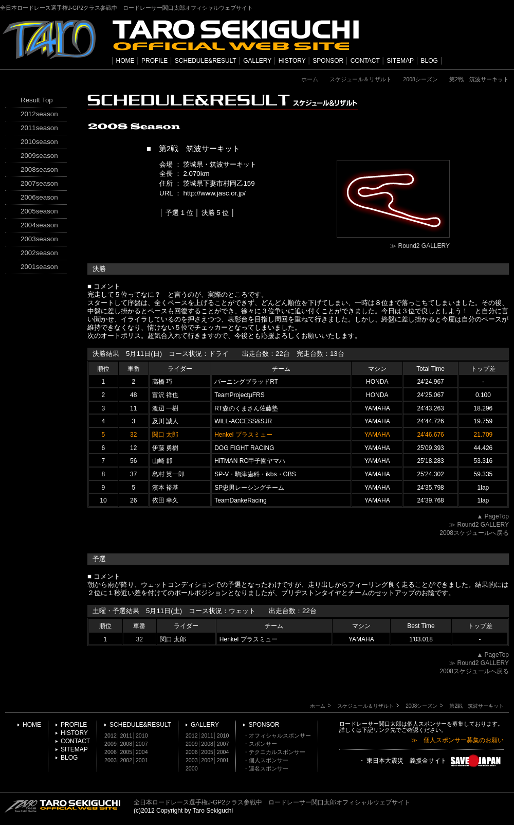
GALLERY (257, 60)
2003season (39, 239)
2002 (126, 760)
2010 (142, 735)
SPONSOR (328, 60)
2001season (39, 267)
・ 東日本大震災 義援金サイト (431, 761)
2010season (39, 142)
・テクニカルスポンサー (274, 752)
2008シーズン (420, 79)
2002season (39, 253)
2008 (126, 744)
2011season (39, 128)
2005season (39, 211)
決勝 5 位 (215, 213)
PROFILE (154, 60)
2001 (142, 760)
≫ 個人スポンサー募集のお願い (457, 740)
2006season (39, 197)
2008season (39, 169)
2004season (39, 225)
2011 (126, 735)
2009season (39, 155)
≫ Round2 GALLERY (420, 245)
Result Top (37, 100)
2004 (142, 752)
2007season (39, 183)
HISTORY (292, 60)
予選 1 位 (179, 213)
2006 (110, 752)
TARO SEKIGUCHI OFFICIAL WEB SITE (63, 806)
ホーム (309, 79)
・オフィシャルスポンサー (277, 735)
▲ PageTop (492, 516)
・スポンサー (260, 744)
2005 (126, 752)
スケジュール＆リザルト (360, 79)
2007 (142, 744)
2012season (39, 114)
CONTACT (365, 60)
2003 (110, 760)
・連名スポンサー (265, 768)
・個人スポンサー (265, 760)
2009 (110, 744)
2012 (110, 735)
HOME (125, 60)
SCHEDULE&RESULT (205, 60)
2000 (192, 768)
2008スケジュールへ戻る (474, 532)
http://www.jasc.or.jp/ (214, 193)
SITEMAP (400, 60)
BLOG (429, 60)
